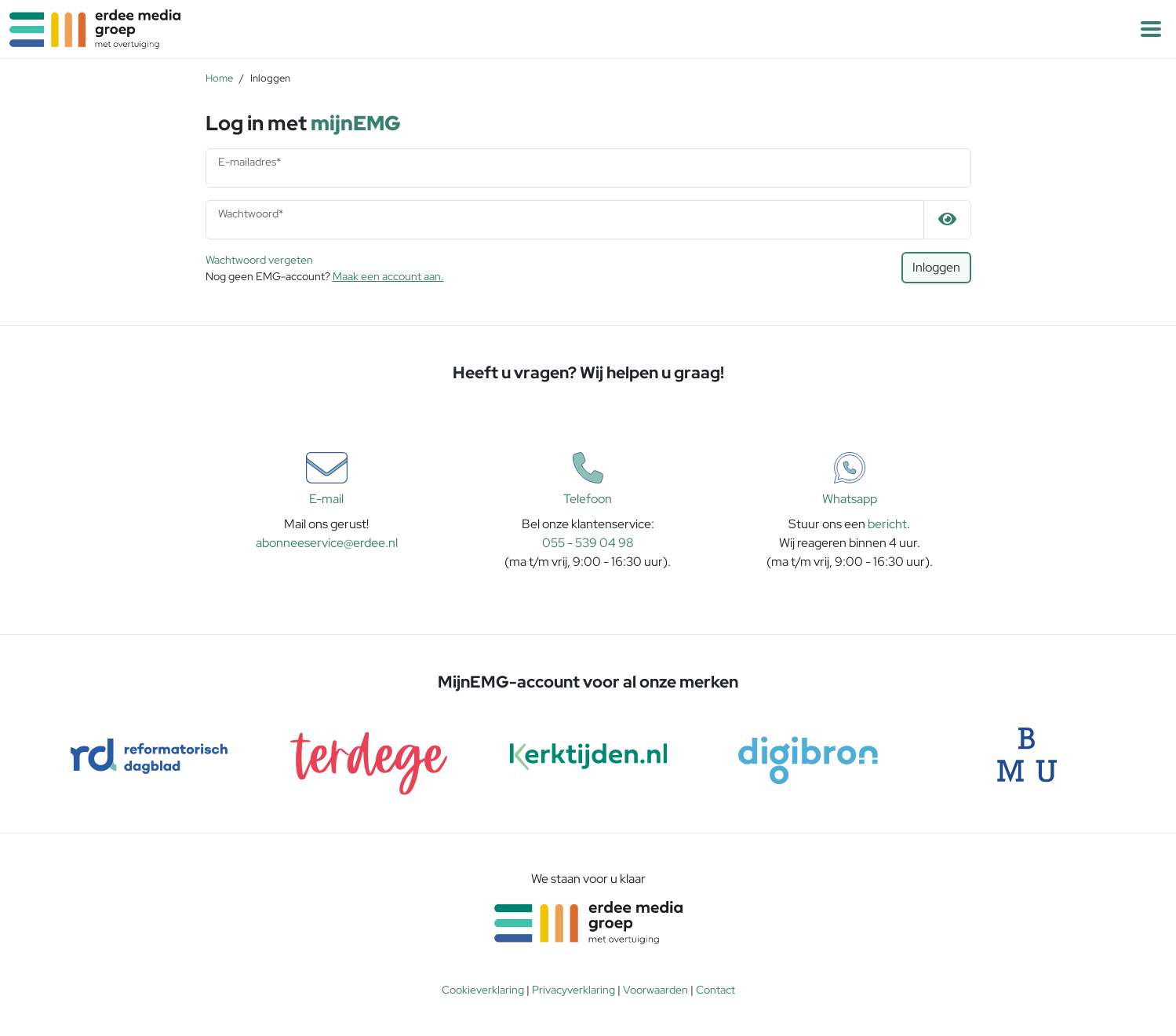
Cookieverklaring (483, 990)
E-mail (327, 479)
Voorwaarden (655, 990)
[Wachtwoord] (565, 219)
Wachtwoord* (250, 213)
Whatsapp (849, 479)
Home (219, 78)
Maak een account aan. (388, 276)
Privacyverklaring (573, 990)
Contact (715, 990)
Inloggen (936, 267)
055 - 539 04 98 (588, 542)
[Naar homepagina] (294, 29)
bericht (887, 524)
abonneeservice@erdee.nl (327, 542)
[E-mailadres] (588, 168)
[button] (1151, 29)
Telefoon (587, 479)
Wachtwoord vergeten (259, 260)
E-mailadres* (249, 162)
